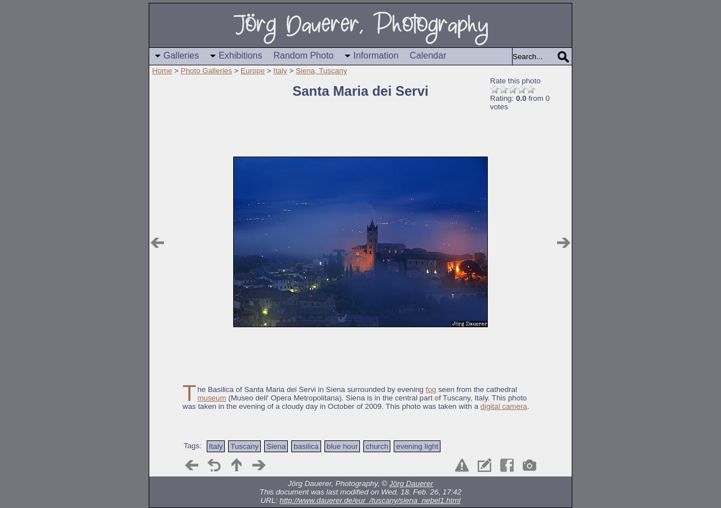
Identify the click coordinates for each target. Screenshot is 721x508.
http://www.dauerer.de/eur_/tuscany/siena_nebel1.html (370, 500)
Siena (276, 446)
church (377, 446)
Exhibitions (240, 55)
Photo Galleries (206, 70)
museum (211, 398)
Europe (253, 70)
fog (431, 389)
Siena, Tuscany (321, 70)
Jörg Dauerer (411, 483)
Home (162, 70)
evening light (417, 446)
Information (375, 55)
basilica (305, 446)
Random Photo (304, 55)
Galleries (181, 55)
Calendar (428, 55)
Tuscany (244, 446)
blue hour (342, 446)
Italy (280, 70)
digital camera (503, 406)
